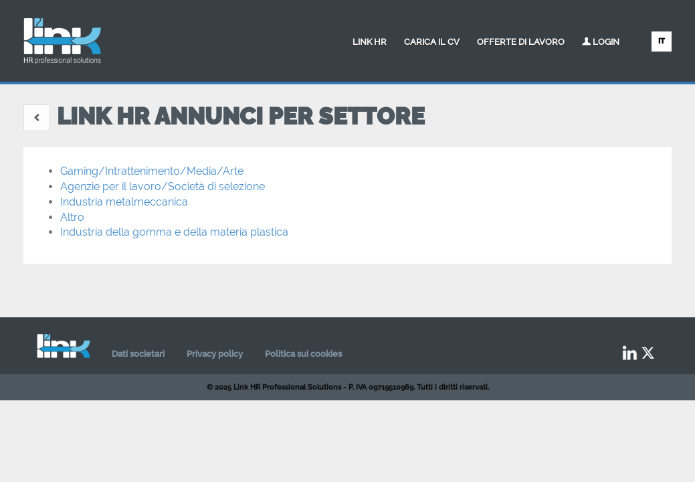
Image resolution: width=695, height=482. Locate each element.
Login (600, 42)
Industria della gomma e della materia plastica (174, 232)
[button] (36, 117)
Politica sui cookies (303, 354)
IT (661, 41)
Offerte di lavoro (521, 42)
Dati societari (138, 354)
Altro (72, 217)
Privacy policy (215, 354)
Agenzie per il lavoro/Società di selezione (162, 186)
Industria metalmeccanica (124, 201)
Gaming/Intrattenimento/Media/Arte (151, 171)
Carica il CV (432, 42)
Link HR (370, 42)
